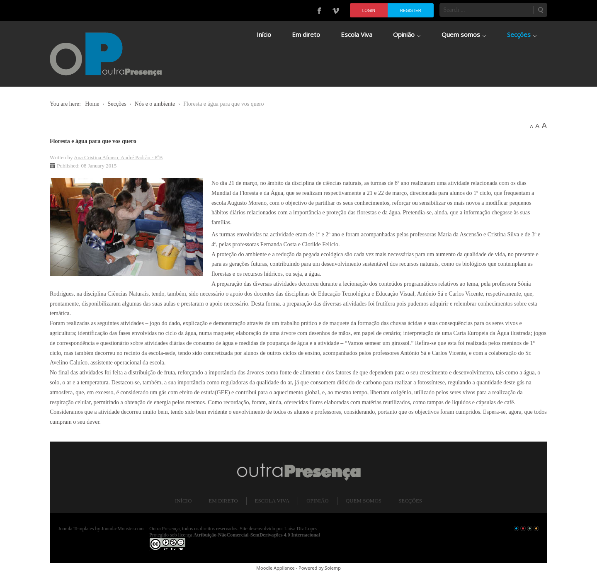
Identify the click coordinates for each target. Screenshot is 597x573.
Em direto (223, 501)
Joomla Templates (76, 529)
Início (183, 501)
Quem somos (363, 501)
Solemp (333, 568)
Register (410, 10)
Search (540, 10)
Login (368, 10)
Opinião (317, 501)
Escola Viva (272, 501)
